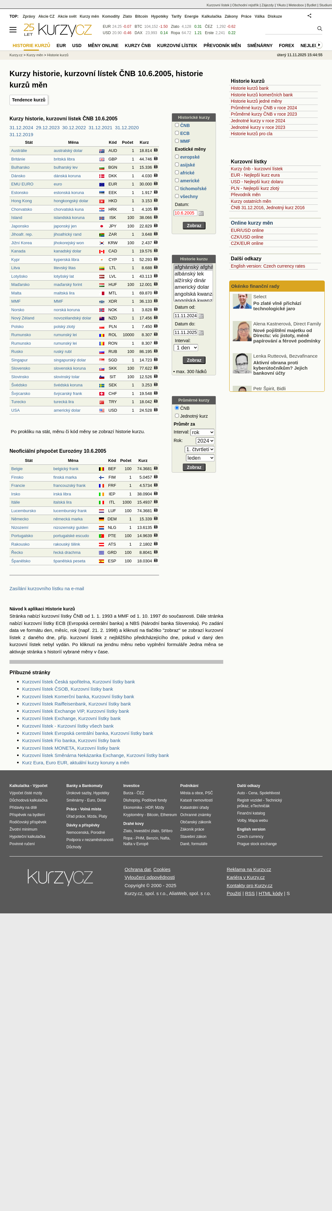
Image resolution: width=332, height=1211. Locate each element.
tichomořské (192, 188)
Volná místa (90, 809)
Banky (72, 786)
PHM (140, 838)
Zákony (231, 16)
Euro (91, 800)
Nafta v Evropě (135, 844)
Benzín (152, 838)
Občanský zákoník (195, 822)
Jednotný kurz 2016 (285, 207)
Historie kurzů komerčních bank (262, 94)
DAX (139, 33)
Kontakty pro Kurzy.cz (250, 885)
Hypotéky (159, 16)
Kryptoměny (133, 815)
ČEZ (208, 26)
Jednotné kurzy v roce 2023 (258, 127)
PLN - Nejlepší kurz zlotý (255, 188)
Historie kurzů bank (250, 88)
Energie (192, 16)
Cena (252, 793)
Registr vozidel (249, 800)
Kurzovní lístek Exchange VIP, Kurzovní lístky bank (75, 711)
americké (189, 180)
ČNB (184, 125)
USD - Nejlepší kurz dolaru (257, 181)
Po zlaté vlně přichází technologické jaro (277, 311)
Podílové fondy (154, 800)
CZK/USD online (247, 236)
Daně (184, 844)
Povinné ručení (22, 844)
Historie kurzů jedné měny (256, 101)
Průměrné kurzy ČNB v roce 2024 (264, 107)
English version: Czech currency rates (268, 266)
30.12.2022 (74, 127)
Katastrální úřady (194, 807)
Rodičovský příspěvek (27, 822)
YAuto (281, 5)
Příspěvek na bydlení (27, 815)
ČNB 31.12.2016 (247, 207)
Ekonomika (132, 807)
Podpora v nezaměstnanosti (90, 840)
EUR (107, 26)
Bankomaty (92, 786)
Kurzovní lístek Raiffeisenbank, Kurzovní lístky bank (76, 703)
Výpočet (40, 786)
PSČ (209, 793)
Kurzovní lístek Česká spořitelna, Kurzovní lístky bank (78, 681)
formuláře (199, 844)
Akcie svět (67, 16)
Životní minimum (23, 829)
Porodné (98, 832)
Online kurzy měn (252, 223)
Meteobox (296, 5)
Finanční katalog (251, 813)
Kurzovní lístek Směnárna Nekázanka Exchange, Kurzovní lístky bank (95, 755)
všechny (188, 196)
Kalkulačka (212, 16)
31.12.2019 (21, 134)
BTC (138, 26)
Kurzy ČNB (138, 45)
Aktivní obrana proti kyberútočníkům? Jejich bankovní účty (280, 373)
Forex (286, 45)
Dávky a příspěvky (83, 825)
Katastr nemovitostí (196, 800)
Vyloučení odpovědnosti (150, 877)
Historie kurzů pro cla (252, 133)
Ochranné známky (195, 815)
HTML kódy (271, 893)
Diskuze (275, 16)
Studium (325, 5)
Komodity (111, 16)
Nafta (164, 838)
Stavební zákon (193, 836)
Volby (241, 820)
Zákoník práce (192, 829)
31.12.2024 (21, 127)
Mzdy (159, 807)
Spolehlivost (270, 793)
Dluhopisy (131, 800)
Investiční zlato (146, 831)
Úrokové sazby (78, 793)
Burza (128, 793)
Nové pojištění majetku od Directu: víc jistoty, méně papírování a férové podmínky (287, 341)
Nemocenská (77, 832)
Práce (246, 16)
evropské (189, 157)
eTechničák (260, 806)
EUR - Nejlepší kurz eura (255, 175)
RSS (250, 893)
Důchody (73, 847)
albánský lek (193, 274)
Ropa (175, 33)
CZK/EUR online (247, 243)
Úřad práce (75, 816)
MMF (184, 141)
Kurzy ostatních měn (251, 201)
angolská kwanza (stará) (193, 301)
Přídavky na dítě (23, 807)
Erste (209, 33)
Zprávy (29, 16)
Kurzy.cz (15, 55)
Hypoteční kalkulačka (27, 836)
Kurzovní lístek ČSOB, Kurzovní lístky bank (67, 689)
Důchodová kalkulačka (28, 800)
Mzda (91, 816)
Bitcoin (141, 16)
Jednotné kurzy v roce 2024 (258, 120)
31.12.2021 (100, 127)
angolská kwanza (193, 294)
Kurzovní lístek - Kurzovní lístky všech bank (68, 726)
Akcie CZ (46, 16)
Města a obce (191, 793)
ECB (184, 133)
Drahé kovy (133, 823)
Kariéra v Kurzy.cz (246, 877)
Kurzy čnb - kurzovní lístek (257, 168)
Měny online (103, 45)
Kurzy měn (89, 16)
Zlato (175, 26)
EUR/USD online (247, 230)
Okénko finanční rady (255, 286)
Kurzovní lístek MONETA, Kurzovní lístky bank (71, 748)
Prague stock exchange (257, 844)
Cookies (161, 869)
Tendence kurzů (29, 99)
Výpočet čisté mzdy (25, 793)
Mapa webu (258, 820)
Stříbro (166, 831)
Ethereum (168, 815)
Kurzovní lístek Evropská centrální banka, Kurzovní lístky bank (87, 733)
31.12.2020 (127, 127)
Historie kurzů (57, 55)
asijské (187, 164)
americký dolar (193, 287)
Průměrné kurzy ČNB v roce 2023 (264, 114)
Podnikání (189, 786)
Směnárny (260, 45)
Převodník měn (246, 194)
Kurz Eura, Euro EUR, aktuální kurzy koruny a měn (75, 762)
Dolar (101, 800)
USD (107, 33)
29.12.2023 (47, 127)
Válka (259, 16)
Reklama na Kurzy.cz (249, 869)
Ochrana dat (138, 869)
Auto (241, 793)
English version (251, 829)
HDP (149, 807)
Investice (131, 786)
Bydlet (312, 5)
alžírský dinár (193, 280)
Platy (103, 816)
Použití (234, 893)
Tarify (176, 16)
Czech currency (250, 836)
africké (186, 172)
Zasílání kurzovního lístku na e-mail (46, 588)
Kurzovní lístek (217, 5)
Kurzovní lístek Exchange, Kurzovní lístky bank (71, 718)
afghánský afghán (193, 267)
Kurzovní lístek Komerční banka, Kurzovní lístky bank (78, 696)
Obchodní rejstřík (245, 5)
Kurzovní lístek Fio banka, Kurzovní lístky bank (71, 740)
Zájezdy (267, 5)
